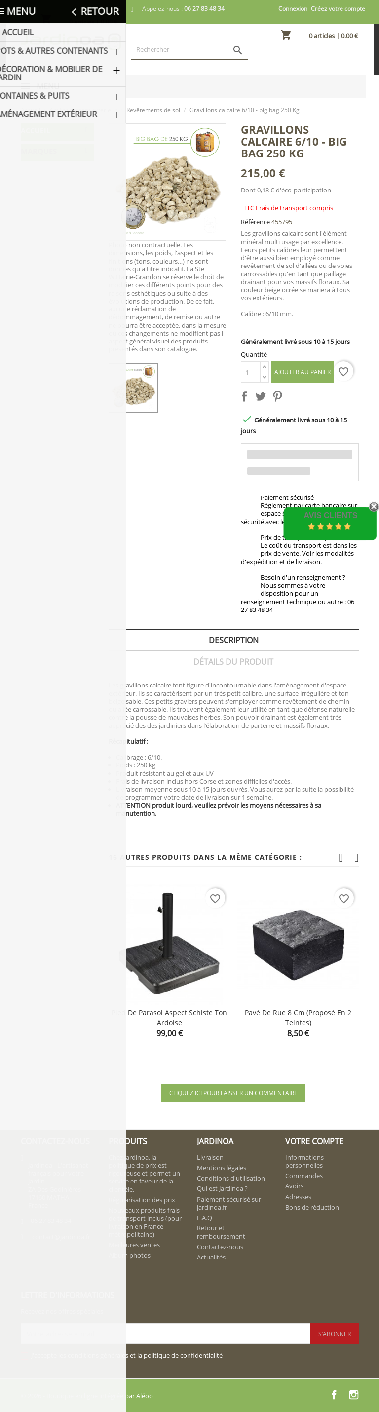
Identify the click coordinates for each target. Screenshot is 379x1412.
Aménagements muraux (56, 258)
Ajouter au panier (302, 372)
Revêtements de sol (57, 286)
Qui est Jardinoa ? (222, 1188)
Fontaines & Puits (53, 206)
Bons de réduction (312, 1207)
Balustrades (56, 357)
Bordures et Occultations (50, 381)
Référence (255, 222)
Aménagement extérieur (49, 230)
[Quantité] (251, 372)
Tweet (262, 398)
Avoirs (294, 1186)
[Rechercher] (189, 49)
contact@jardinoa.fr (61, 1236)
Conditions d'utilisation (231, 1178)
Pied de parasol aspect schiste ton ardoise (169, 1017)
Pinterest (279, 398)
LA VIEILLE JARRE (52, 444)
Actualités (211, 1257)
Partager (246, 398)
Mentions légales (221, 1167)
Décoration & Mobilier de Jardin (55, 183)
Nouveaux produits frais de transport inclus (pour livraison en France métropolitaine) (145, 1222)
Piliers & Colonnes (44, 334)
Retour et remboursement (221, 1231)
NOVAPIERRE (46, 463)
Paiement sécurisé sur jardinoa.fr (229, 1203)
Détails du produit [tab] (233, 661)
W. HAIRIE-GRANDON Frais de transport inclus (56, 511)
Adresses (298, 1196)
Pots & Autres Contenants (47, 155)
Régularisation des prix (142, 1199)
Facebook (334, 1394)
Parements (54, 310)
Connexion (292, 8)
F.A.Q (204, 1217)
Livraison (210, 1157)
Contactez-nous (220, 1246)
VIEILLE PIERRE (49, 483)
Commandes (304, 1175)
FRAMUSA (41, 425)
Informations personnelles (304, 1161)
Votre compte (314, 1141)
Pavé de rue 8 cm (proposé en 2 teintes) (298, 1017)
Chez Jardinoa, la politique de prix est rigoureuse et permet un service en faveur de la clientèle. (144, 1173)
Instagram (353, 1394)
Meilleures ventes (134, 1244)
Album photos (130, 1255)
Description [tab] (234, 640)
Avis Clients (330, 515)
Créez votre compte (338, 8)
